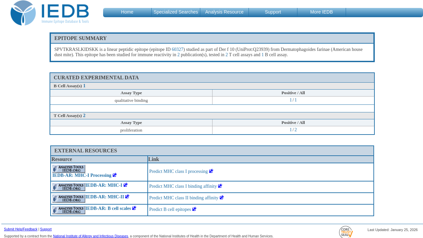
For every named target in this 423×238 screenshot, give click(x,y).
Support (46, 229)
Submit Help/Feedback (20, 229)
